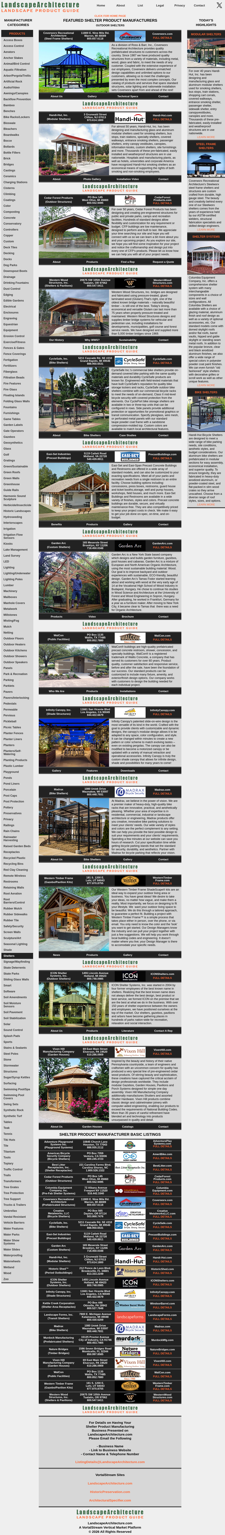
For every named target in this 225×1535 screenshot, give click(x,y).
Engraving (10, 318)
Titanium (9, 1151)
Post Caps (10, 795)
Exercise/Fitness (14, 342)
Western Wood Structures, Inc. (58, 281)
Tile (5, 1145)
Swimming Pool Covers (13, 1097)
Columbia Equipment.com (162, 1189)
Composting (11, 211)
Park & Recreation (15, 674)
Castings (9, 170)
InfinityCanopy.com (162, 710)
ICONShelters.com (162, 974)
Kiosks (8, 543)
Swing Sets (10, 1104)
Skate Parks (11, 973)
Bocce (7, 140)
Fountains (10, 407)
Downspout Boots (15, 271)
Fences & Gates (13, 348)
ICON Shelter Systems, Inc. (58, 974)
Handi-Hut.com (162, 115)
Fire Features (12, 383)
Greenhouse (11, 484)
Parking (8, 680)
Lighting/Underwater (16, 573)
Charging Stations (15, 182)
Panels (7, 668)
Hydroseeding (12, 517)
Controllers (10, 229)
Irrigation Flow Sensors (13, 536)
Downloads (128, 770)
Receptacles (11, 852)
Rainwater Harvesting (10, 838)
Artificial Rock (12, 81)
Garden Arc (58, 543)
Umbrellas (10, 1210)
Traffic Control (12, 1169)
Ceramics (9, 176)
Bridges (8, 164)
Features (92, 770)
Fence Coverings (14, 354)
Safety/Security (13, 926)
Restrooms (10, 881)
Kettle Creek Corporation (58, 1303)
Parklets (8, 685)
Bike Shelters (92, 435)
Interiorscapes (13, 522)
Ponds (7, 777)
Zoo (6, 1279)
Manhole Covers (14, 603)
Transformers (12, 1181)
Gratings (9, 460)
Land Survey (11, 555)
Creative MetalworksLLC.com (162, 1212)
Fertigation (10, 359)
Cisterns (9, 188)
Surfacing (9, 1083)
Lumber (8, 585)
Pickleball (9, 721)
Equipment (10, 330)
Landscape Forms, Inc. (58, 1314)
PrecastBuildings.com (162, 454)
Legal (160, 5)
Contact (199, 5)
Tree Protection (13, 1193)
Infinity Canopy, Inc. (58, 709)
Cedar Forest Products (58, 197)
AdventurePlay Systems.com (162, 1142)
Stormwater (11, 1065)
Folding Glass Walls (16, 401)
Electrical (9, 306)
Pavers (8, 691)
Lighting (8, 567)
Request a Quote (163, 261)
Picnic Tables (12, 727)
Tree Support (12, 1199)
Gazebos (9, 436)
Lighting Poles (13, 579)
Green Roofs (11, 472)
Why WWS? (92, 340)
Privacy (179, 5)
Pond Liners (11, 783)
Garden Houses (92, 1126)
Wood (7, 1273)
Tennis (7, 1133)
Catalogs (127, 1126)
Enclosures (10, 312)
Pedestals (9, 703)
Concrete (9, 217)
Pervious (9, 715)
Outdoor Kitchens (15, 650)
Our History (56, 340)
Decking (8, 253)
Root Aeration (12, 893)
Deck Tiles (10, 247)
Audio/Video (11, 87)
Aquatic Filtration (14, 69)
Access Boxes (12, 40)
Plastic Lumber (13, 766)
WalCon (59, 635)
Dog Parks (10, 265)
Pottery (8, 807)
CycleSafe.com (162, 359)
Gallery (92, 96)
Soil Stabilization (14, 1018)
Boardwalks (11, 134)
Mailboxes (10, 597)
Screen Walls (12, 932)
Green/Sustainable (15, 466)
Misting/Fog (11, 620)
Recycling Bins (13, 863)
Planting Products (15, 760)
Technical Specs (127, 96)
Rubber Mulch (12, 908)
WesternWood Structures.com (162, 281)
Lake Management (15, 549)
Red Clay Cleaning (15, 869)
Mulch (7, 626)
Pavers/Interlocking (16, 697)
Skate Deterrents (14, 967)
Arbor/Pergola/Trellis (17, 75)
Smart (7, 985)
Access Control (13, 46)
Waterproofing (12, 1255)
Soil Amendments (15, 997)
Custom (8, 241)
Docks (7, 259)
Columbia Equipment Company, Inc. (58, 1189)
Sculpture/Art (12, 938)
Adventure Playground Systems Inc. (58, 1143)
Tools (7, 1157)
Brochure (128, 616)
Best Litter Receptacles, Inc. (58, 1166)
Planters (8, 745)
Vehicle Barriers (13, 1222)
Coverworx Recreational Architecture (58, 34)
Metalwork (10, 608)
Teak (6, 1127)
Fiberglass (10, 371)
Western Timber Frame (58, 878)
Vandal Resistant (14, 1216)
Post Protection (13, 801)
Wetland (8, 1267)
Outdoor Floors (13, 638)
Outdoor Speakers (15, 662)
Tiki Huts (9, 1139)
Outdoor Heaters (14, 644)
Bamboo (9, 105)
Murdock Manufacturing (58, 1337)
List (140, 5)
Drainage (9, 277)
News (56, 955)
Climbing (9, 194)
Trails (7, 1175)
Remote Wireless (14, 875)
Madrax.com (162, 789)
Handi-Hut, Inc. (58, 115)
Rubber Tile (11, 920)
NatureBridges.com (162, 1349)
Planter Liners (12, 739)
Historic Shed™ (59, 1268)
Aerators (9, 52)
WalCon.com (162, 635)
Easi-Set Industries (58, 454)
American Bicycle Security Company (58, 1154)
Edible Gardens (13, 300)
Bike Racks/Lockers (16, 117)
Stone (7, 1059)
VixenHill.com (162, 1049)
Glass (7, 448)
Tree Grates (11, 1187)
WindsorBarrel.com (162, 1303)
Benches (9, 111)
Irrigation (9, 528)
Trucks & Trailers (14, 1204)
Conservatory (12, 223)
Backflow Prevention (17, 99)
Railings (8, 825)
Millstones (10, 614)
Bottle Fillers (11, 152)
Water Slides (11, 1249)
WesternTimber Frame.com (162, 879)
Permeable (10, 709)
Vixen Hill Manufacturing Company (58, 1050)
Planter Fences (13, 733)
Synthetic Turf (12, 1116)
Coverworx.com (162, 33)
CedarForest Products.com (162, 199)
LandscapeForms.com (162, 1315)
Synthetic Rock (13, 1110)
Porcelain (9, 789)
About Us (57, 96)
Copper (8, 235)
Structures (10, 1071)
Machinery (10, 591)
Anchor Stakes (13, 57)
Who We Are (56, 691)
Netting (8, 632)
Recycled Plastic (14, 858)
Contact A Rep (163, 1030)
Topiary (8, 1163)
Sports (7, 1042)
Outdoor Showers (15, 656)
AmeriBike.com (162, 1154)
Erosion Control (13, 336)
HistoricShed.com (162, 1269)
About (120, 5)
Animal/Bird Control (16, 63)
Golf (6, 454)
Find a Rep (128, 261)
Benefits (56, 524)
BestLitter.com (162, 1165)
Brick (6, 158)
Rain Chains (11, 831)
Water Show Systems (11, 1242)
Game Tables (11, 419)
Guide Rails (11, 490)
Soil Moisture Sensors (12, 1005)
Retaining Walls (13, 887)
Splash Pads (11, 1036)
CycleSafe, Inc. (58, 358)
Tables (7, 1122)
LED (6, 561)
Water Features (13, 1228)
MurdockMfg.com (162, 1340)
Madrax (58, 789)
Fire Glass (10, 389)
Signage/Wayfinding (16, 961)
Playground (11, 771)
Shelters (8, 955)
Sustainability (128, 340)
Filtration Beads (13, 377)
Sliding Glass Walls (16, 979)
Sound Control (13, 1030)
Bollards (9, 146)
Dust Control (11, 288)
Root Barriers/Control (14, 901)
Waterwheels (11, 1261)
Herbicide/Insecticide (17, 505)
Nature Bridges (58, 1349)
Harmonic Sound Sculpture (14, 497)
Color (7, 205)
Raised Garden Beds (17, 846)
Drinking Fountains (16, 282)
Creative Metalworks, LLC (58, 1212)
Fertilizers (10, 365)
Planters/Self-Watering (12, 752)
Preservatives (12, 813)
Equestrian (10, 324)
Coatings (9, 200)
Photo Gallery (92, 179)
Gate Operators (13, 430)
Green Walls (11, 478)
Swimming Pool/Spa (16, 1089)
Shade (7, 949)
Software (9, 991)
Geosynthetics (13, 442)
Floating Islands (14, 395)
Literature (128, 1030)
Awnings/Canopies (15, 93)
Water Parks (11, 1234)
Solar (6, 1024)
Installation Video (128, 179)
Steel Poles (10, 1053)
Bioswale (9, 123)
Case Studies (127, 435)
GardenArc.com (162, 543)
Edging (8, 294)
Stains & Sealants (15, 1047)
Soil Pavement (12, 1012)
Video (92, 616)
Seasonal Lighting (15, 944)
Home (101, 5)
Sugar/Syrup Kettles (16, 1077)
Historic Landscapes (17, 511)
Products (92, 261)
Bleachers (10, 128)
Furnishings (11, 413)
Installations (128, 691)
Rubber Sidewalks (15, 914)
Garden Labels (13, 424)
